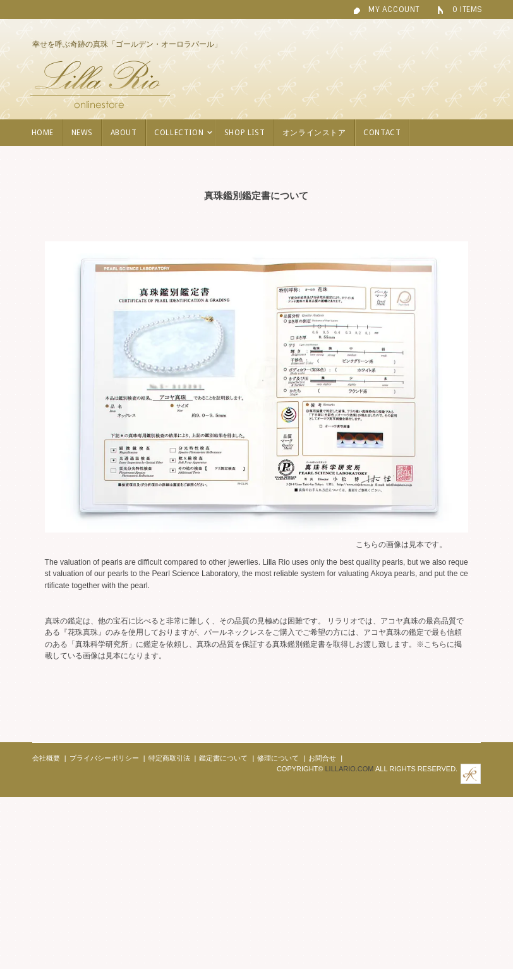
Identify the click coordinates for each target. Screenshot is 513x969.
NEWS (82, 132)
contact (382, 132)
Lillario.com (349, 769)
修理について (278, 758)
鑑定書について (223, 758)
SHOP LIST (244, 132)
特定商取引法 (169, 758)
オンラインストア (314, 132)
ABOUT (124, 132)
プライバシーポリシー (104, 758)
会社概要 (46, 758)
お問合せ (322, 758)
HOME (43, 132)
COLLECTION (183, 132)
